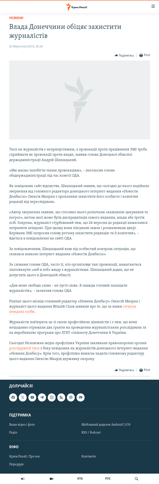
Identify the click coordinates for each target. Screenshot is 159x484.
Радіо (13, 432)
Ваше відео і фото (22, 424)
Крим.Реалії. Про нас (24, 456)
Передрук (16, 464)
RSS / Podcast (91, 432)
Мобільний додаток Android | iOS (105, 424)
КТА (80, 478)
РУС (108, 478)
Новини (16, 18)
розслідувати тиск (24, 348)
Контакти (88, 456)
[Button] (124, 55)
